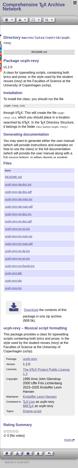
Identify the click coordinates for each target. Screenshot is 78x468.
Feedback (53, 452)
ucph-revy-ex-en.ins (17, 257)
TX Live (29, 401)
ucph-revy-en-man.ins (18, 235)
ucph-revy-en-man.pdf (19, 243)
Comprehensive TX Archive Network (34, 7)
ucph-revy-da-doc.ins (18, 183)
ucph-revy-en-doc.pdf (18, 220)
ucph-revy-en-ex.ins (17, 228)
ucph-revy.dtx (13, 280)
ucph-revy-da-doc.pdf (18, 191)
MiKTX (28, 405)
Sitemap (22, 452)
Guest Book (11, 452)
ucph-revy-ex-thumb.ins (20, 265)
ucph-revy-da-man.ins (18, 198)
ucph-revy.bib (13, 272)
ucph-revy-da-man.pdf (19, 205)
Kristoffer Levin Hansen (40, 396)
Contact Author (42, 452)
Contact (32, 452)
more (68, 439)
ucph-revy (30, 358)
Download (31, 309)
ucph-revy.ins (13, 287)
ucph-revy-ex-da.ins (17, 250)
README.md (13, 176)
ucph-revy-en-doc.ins (18, 213)
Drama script (32, 410)
